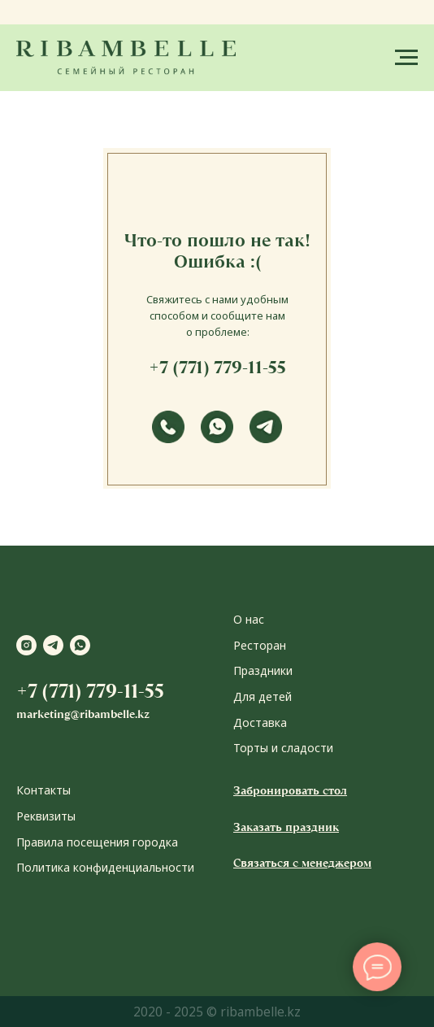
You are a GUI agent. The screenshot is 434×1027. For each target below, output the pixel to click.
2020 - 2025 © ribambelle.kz (217, 1011)
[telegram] (53, 645)
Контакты (43, 790)
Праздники (263, 670)
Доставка (260, 722)
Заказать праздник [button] (286, 827)
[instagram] (26, 645)
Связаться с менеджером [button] (302, 863)
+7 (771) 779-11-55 (217, 367)
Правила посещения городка (97, 842)
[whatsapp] (80, 645)
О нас (248, 619)
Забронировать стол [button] (290, 790)
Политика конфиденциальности (105, 867)
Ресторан (259, 645)
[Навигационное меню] (406, 58)
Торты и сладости (283, 747)
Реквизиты (46, 816)
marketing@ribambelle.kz (83, 714)
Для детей (262, 696)
